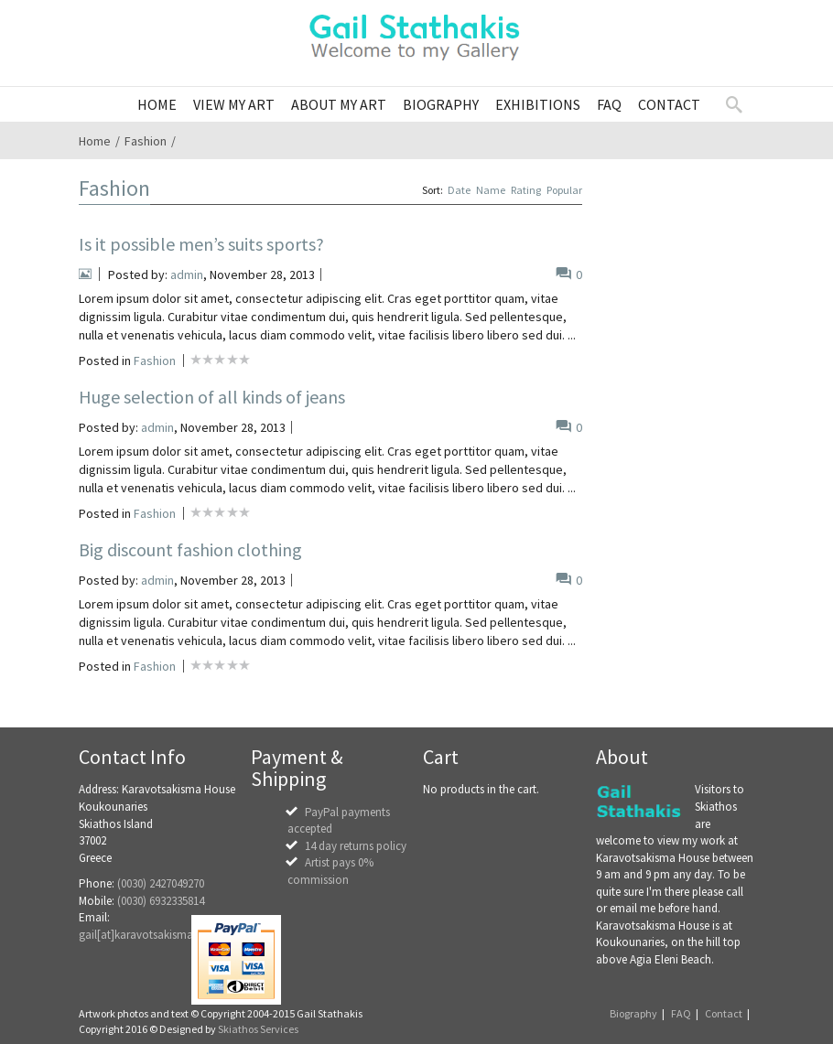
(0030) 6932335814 (160, 901)
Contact (723, 1013)
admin (186, 274)
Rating (526, 190)
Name (490, 190)
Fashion (145, 141)
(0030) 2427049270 (160, 883)
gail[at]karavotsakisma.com (149, 934)
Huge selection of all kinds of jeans (212, 396)
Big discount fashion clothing (190, 549)
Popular (564, 190)
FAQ (681, 1013)
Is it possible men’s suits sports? (201, 243)
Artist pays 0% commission (330, 871)
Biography (633, 1013)
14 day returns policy (355, 846)
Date (459, 190)
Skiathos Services (258, 1029)
